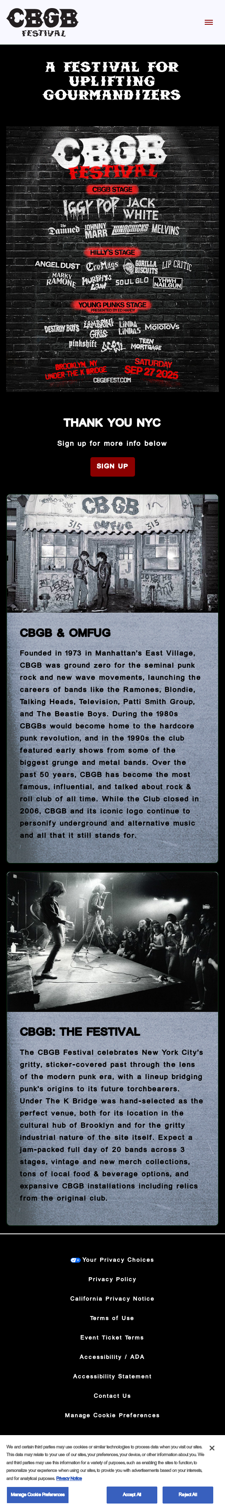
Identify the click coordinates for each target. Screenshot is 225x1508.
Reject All (188, 1498)
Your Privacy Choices (118, 1260)
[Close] (212, 1451)
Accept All (132, 1498)
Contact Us (112, 1396)
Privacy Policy (113, 1279)
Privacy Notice (69, 1482)
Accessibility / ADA (112, 1357)
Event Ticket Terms (112, 1338)
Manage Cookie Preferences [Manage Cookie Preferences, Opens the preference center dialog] (37, 1498)
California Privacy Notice (113, 1299)
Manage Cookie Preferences (112, 1415)
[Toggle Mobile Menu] (209, 22)
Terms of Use (112, 1318)
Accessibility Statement (112, 1377)
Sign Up (113, 467)
